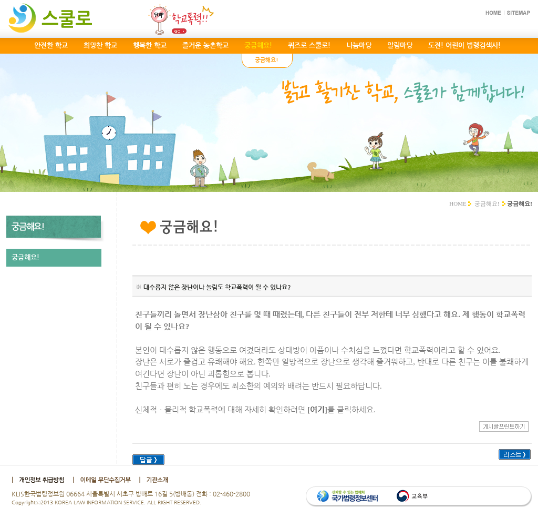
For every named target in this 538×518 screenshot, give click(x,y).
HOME (457, 203)
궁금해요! (487, 203)
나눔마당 (358, 45)
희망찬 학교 (100, 45)
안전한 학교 (51, 45)
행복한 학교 (150, 45)
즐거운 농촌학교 (205, 45)
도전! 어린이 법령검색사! (464, 45)
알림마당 (399, 45)
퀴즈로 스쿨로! (309, 45)
